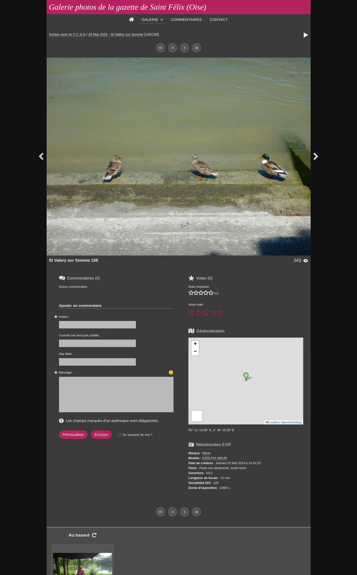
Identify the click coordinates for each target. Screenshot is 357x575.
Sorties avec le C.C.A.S (67, 34)
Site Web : (66, 354)
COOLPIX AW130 (214, 458)
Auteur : (64, 317)
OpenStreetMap (291, 422)
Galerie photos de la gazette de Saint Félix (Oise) (128, 6)
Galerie (150, 19)
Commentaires (186, 19)
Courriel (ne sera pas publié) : (80, 335)
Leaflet (272, 422)
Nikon (206, 453)
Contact (219, 19)
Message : (66, 372)
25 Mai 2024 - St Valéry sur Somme (115, 34)
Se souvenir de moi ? (137, 435)
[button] (245, 377)
